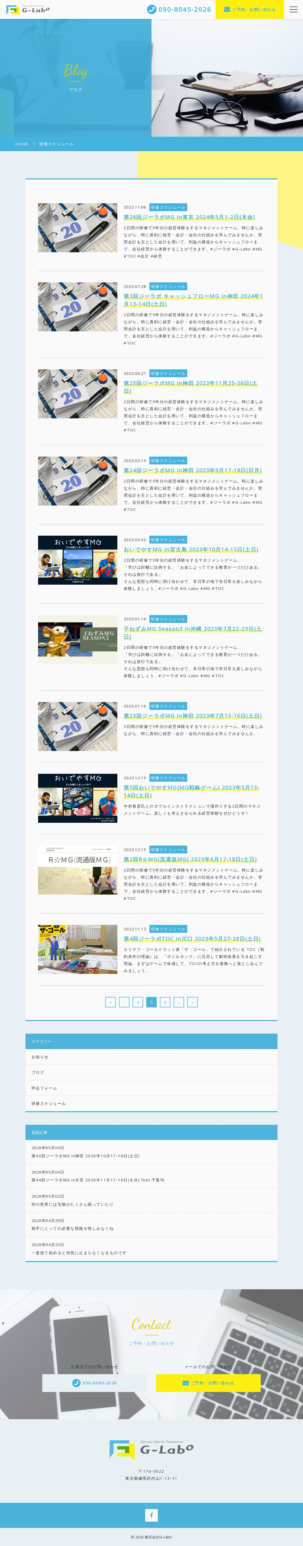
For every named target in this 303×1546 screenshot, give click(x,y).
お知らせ (40, 1056)
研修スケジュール (49, 1103)
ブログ (38, 1072)
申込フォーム (45, 1087)
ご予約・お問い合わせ (254, 9)
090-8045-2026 (100, 1382)
